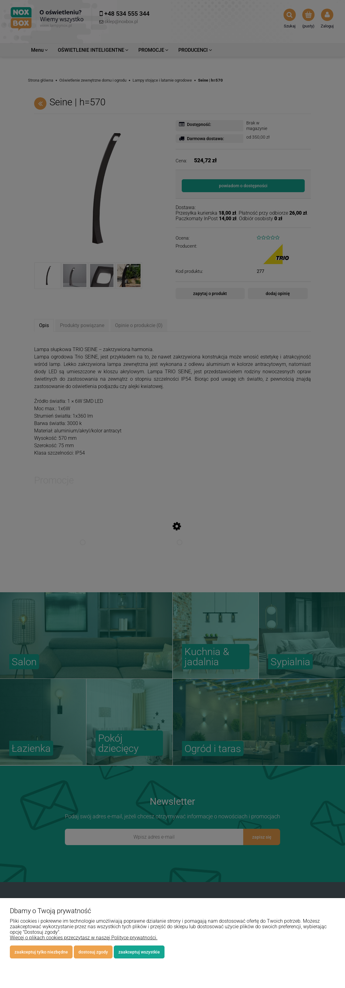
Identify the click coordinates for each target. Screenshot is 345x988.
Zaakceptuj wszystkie (139, 952)
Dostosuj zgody (93, 952)
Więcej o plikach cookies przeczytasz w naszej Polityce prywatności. (83, 938)
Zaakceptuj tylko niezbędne (41, 952)
